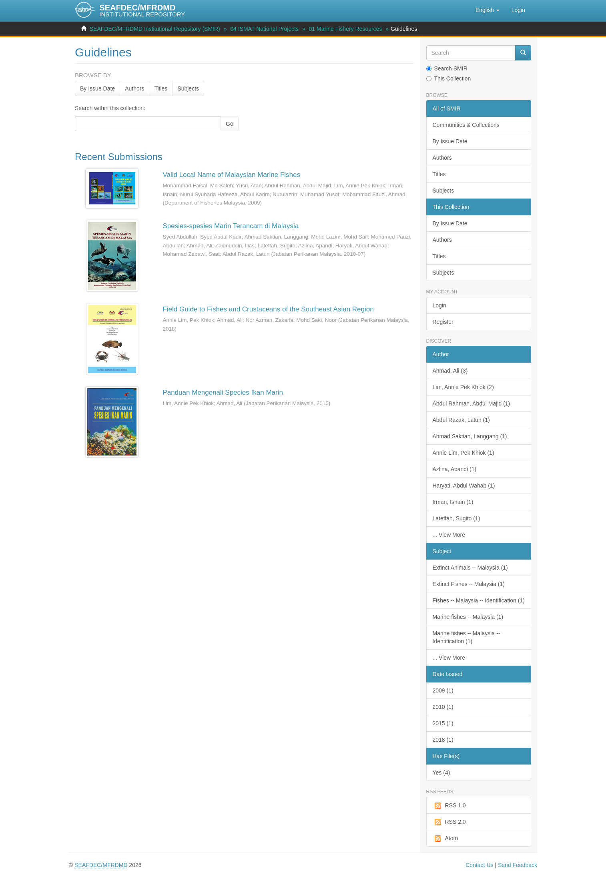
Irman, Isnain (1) (453, 502)
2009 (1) (443, 690)
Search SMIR (447, 68)
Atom (445, 838)
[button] (488, 10)
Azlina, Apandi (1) (455, 469)
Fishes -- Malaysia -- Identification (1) (479, 600)
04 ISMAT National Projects (264, 29)
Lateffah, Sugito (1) (456, 518)
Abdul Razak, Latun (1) (461, 420)
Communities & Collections (466, 125)
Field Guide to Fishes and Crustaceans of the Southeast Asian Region (268, 309)
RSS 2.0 (449, 822)
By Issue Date (97, 88)
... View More (449, 535)
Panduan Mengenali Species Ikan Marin (223, 392)
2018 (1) (443, 740)
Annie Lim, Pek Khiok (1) (463, 453)
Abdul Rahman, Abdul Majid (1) (471, 403)
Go (229, 123)
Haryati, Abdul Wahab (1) (464, 485)
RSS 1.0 (449, 805)
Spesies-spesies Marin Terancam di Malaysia (231, 226)
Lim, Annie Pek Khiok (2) (463, 387)
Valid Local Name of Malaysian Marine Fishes (231, 175)
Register (443, 322)
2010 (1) (443, 707)
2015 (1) (443, 723)
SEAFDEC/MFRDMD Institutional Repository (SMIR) (155, 29)
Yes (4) (441, 772)
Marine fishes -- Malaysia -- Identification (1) (466, 637)
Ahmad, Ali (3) (450, 370)
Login (439, 305)
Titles (160, 88)
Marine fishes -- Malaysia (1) (468, 617)
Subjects (188, 88)
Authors (134, 88)
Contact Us (479, 865)
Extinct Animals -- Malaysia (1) (470, 567)
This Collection (448, 78)
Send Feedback (517, 865)
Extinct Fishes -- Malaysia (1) (469, 584)
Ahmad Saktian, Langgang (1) (470, 436)
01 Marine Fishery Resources (345, 29)
